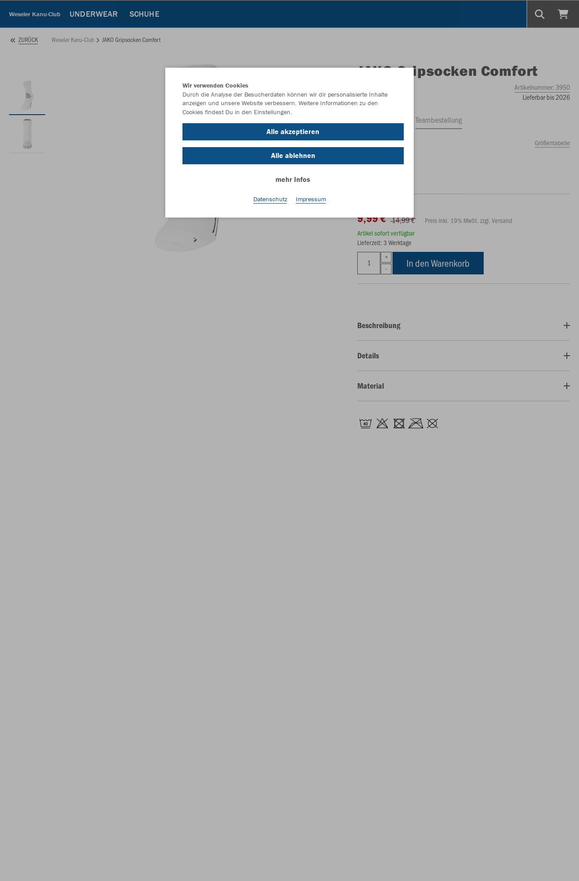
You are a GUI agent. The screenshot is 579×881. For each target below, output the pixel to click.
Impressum (311, 199)
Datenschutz (270, 199)
